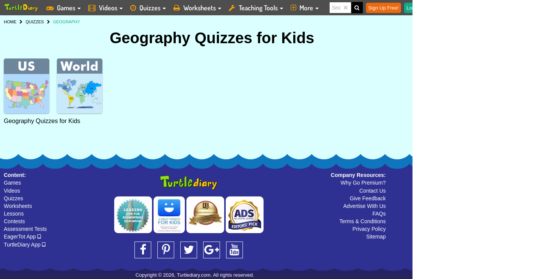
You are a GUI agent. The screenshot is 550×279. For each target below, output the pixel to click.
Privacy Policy (369, 229)
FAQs (379, 214)
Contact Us (372, 191)
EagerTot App (22, 237)
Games (12, 183)
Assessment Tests (25, 229)
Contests (14, 221)
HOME (10, 21)
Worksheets (18, 206)
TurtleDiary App (24, 245)
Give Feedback (368, 198)
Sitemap (376, 237)
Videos (12, 191)
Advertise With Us (364, 206)
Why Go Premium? (363, 183)
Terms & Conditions (363, 221)
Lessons (14, 214)
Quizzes (13, 198)
